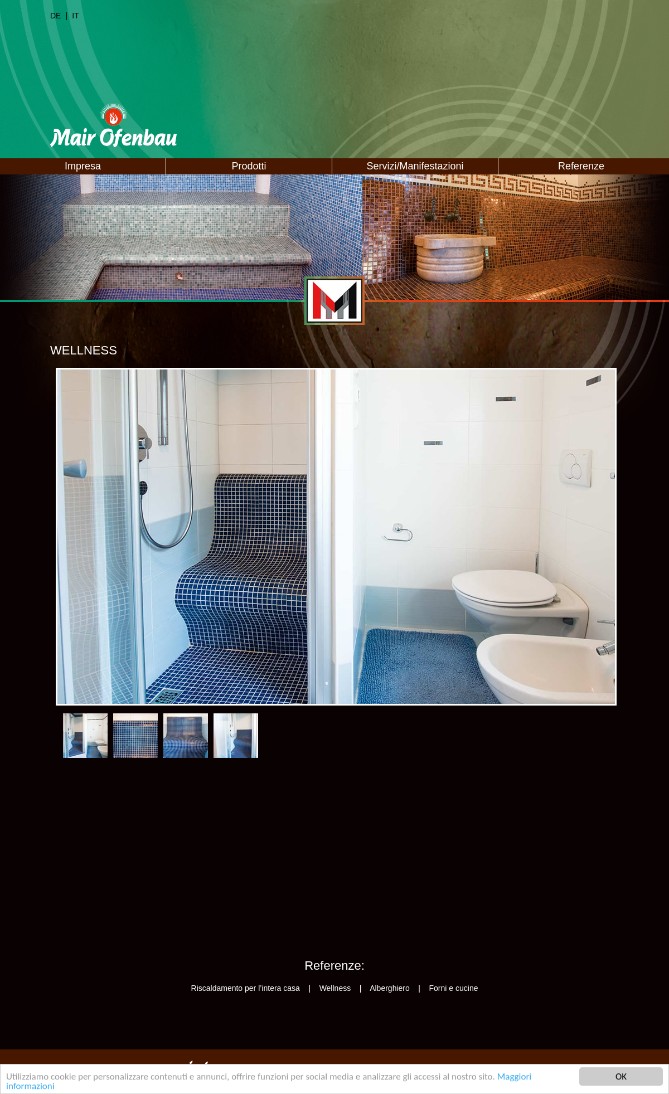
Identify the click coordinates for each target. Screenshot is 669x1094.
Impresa (83, 166)
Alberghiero (390, 988)
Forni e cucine (453, 988)
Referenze (581, 166)
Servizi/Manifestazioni (414, 166)
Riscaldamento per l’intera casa (245, 988)
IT (75, 15)
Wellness (335, 988)
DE (55, 15)
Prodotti (248, 166)
